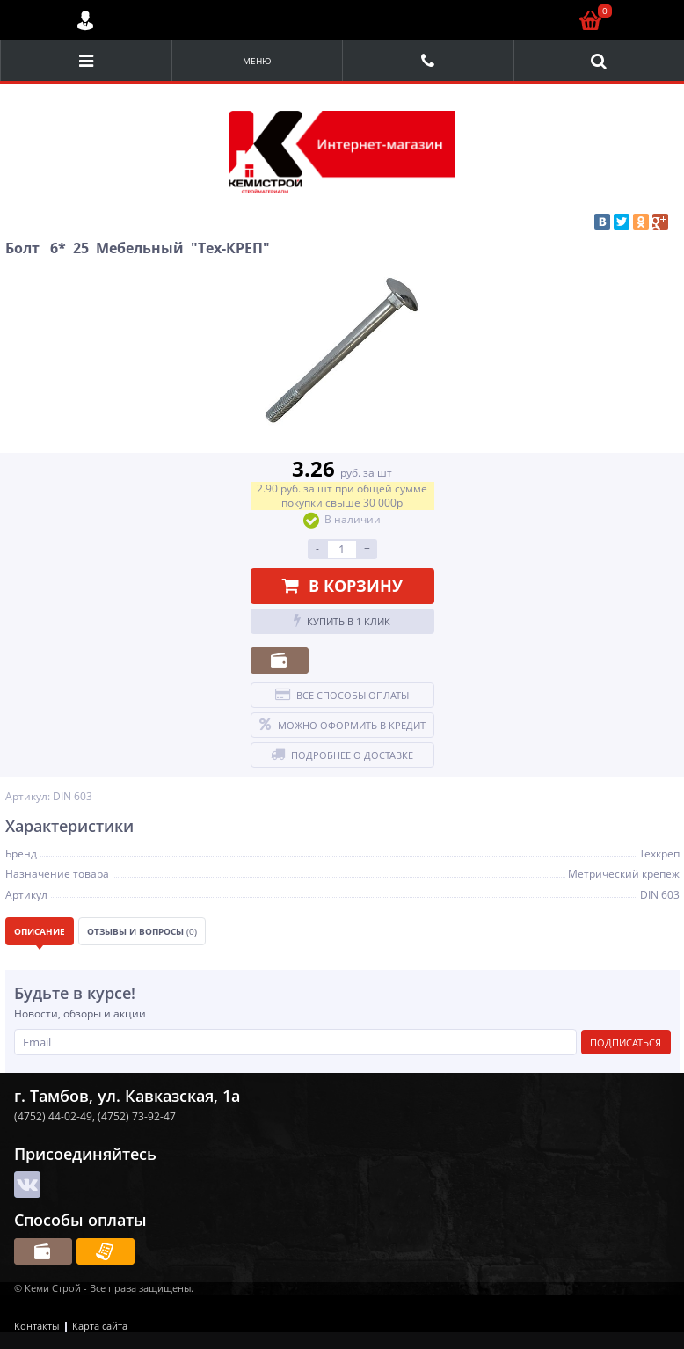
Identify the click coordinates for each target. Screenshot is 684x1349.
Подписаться (625, 1042)
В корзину (342, 585)
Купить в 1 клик (342, 621)
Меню (257, 61)
